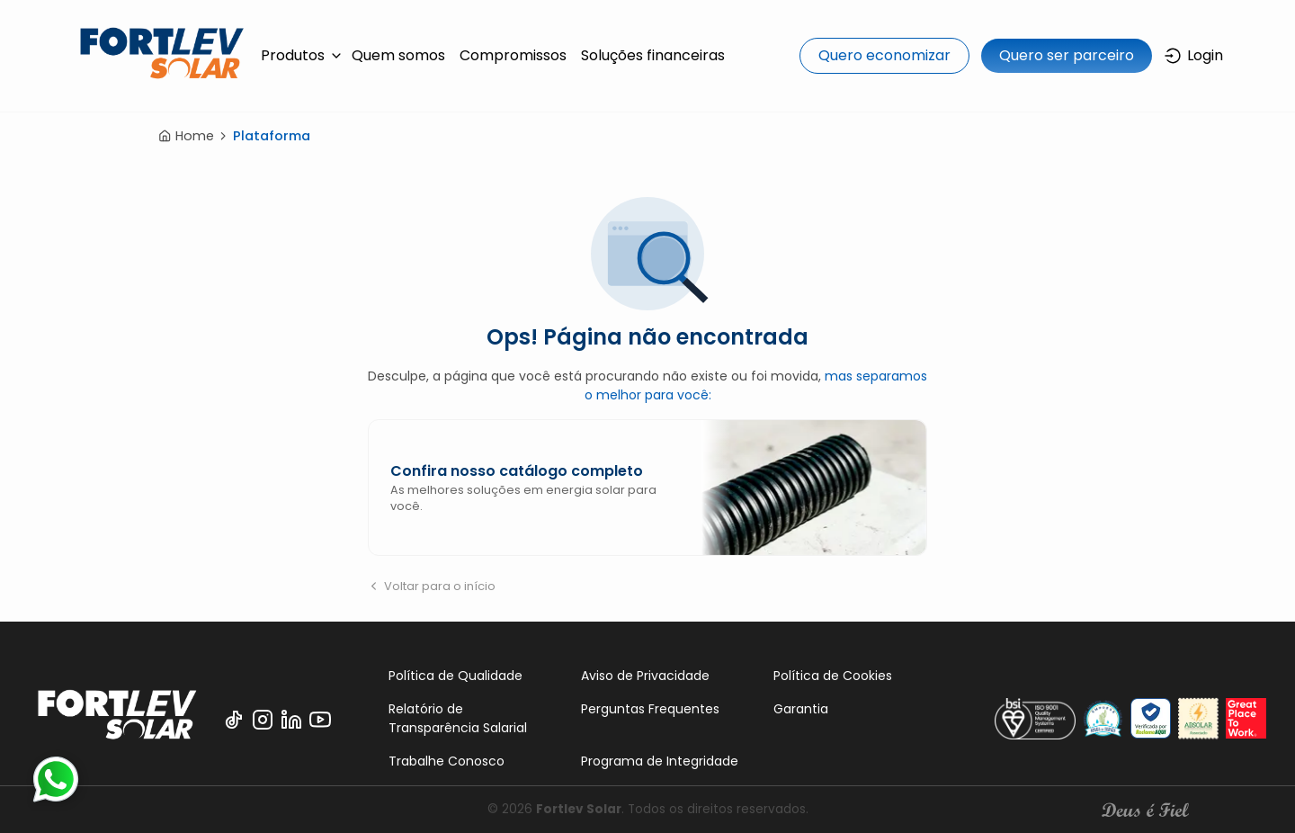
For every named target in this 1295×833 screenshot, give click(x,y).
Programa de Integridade (659, 761)
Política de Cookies (832, 676)
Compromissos (513, 55)
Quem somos (398, 55)
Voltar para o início (432, 586)
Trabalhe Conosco (446, 761)
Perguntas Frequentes (650, 709)
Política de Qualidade (455, 676)
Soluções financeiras (653, 55)
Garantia (800, 709)
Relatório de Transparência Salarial (457, 718)
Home (186, 136)
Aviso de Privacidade (645, 676)
